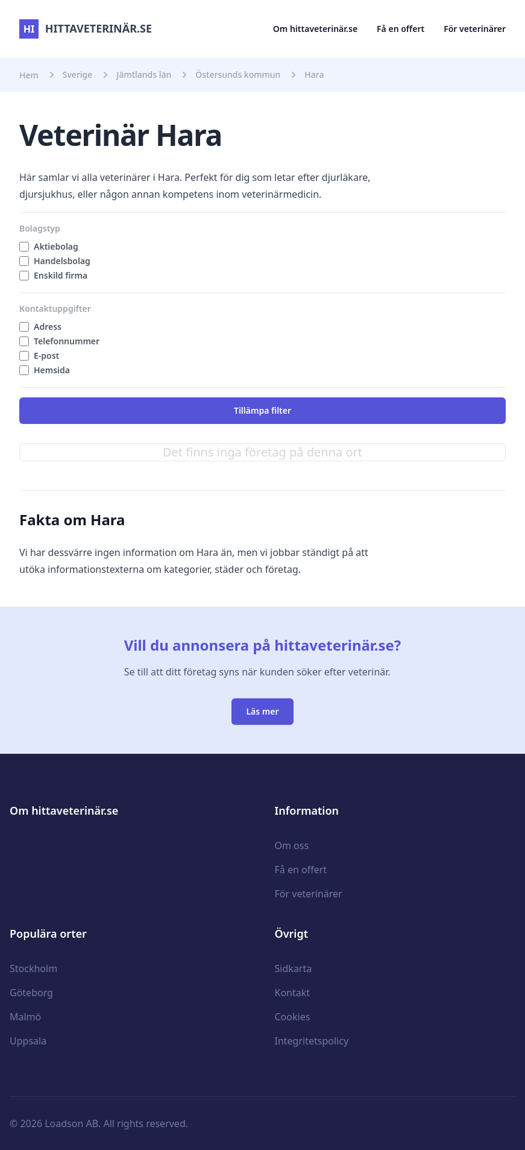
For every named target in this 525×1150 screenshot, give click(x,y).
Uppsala (28, 1040)
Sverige (78, 74)
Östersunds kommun (237, 74)
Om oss (292, 845)
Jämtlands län (143, 74)
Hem (29, 75)
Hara (314, 74)
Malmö (25, 1016)
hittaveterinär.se (85, 28)
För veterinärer (475, 28)
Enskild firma (60, 275)
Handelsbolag (62, 261)
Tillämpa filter (262, 410)
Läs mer (262, 711)
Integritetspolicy (312, 1040)
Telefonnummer (66, 341)
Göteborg (31, 992)
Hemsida (52, 370)
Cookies (292, 1016)
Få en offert (400, 28)
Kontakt (292, 992)
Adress (47, 326)
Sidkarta (293, 968)
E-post (46, 355)
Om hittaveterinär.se (315, 28)
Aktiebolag (56, 246)
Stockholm (33, 968)
